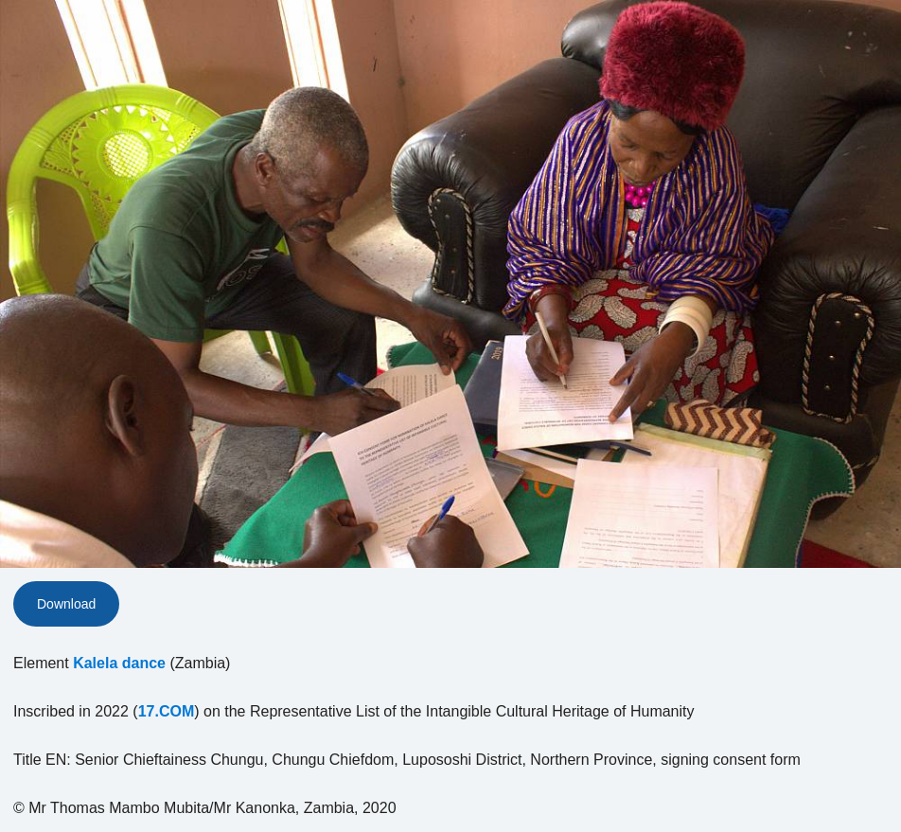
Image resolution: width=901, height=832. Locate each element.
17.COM (166, 711)
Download (66, 603)
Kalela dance (119, 663)
